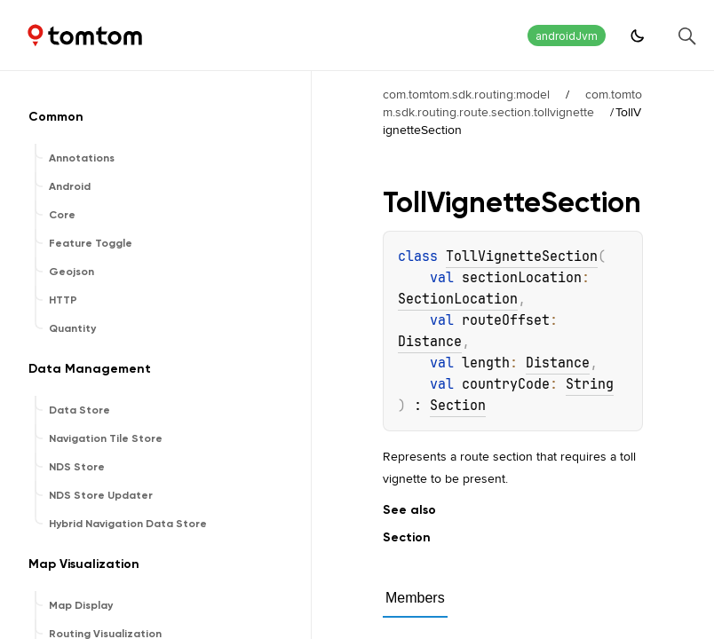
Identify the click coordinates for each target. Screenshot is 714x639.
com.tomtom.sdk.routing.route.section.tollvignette (512, 103)
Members (415, 597)
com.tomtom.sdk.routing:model (466, 94)
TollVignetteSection (522, 256)
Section (458, 405)
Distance (430, 342)
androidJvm (567, 36)
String (590, 384)
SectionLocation (458, 299)
